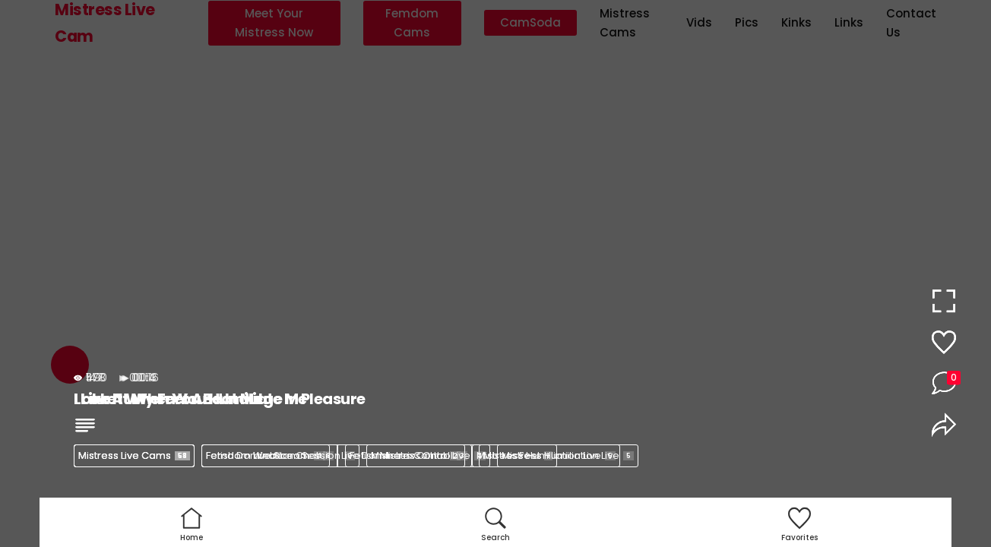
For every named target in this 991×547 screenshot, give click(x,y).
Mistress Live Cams (134, 455)
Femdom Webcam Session (280, 455)
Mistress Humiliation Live (568, 455)
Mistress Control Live (428, 455)
